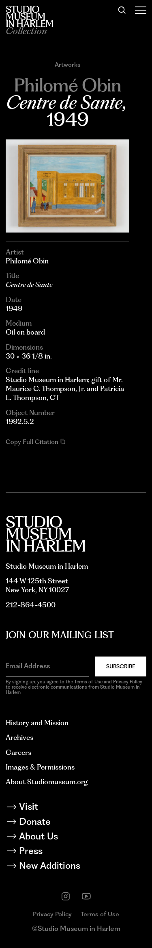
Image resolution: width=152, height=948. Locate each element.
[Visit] (76, 808)
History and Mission (37, 722)
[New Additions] (76, 867)
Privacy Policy (52, 914)
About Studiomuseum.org (47, 781)
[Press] (76, 852)
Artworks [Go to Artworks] (68, 64)
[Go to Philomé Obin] (67, 85)
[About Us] (76, 838)
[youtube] (86, 896)
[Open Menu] (140, 10)
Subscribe (120, 666)
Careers (18, 752)
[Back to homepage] (30, 16)
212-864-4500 (31, 604)
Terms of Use (100, 914)
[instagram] (65, 896)
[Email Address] (47, 665)
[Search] (122, 10)
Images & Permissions (40, 767)
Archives (19, 737)
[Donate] (76, 823)
